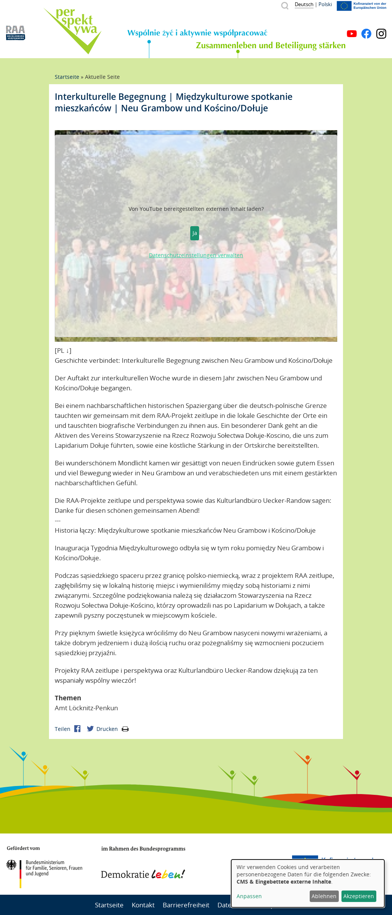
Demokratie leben (143, 862)
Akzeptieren (358, 896)
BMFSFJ (44, 867)
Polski (325, 4)
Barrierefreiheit (186, 904)
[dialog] (307, 883)
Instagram (381, 34)
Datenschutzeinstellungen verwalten (196, 255)
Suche (284, 5)
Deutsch (304, 4)
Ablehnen (324, 896)
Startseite (67, 76)
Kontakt (143, 904)
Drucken (112, 728)
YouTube (352, 34)
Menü (381, 22)
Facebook (366, 34)
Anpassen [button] (249, 896)
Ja (195, 232)
